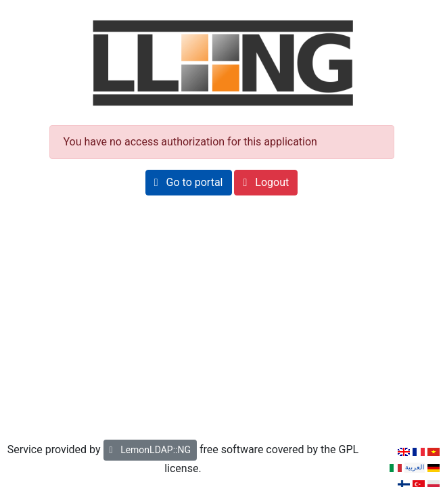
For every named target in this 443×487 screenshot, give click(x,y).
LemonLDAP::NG (150, 449)
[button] (188, 182)
